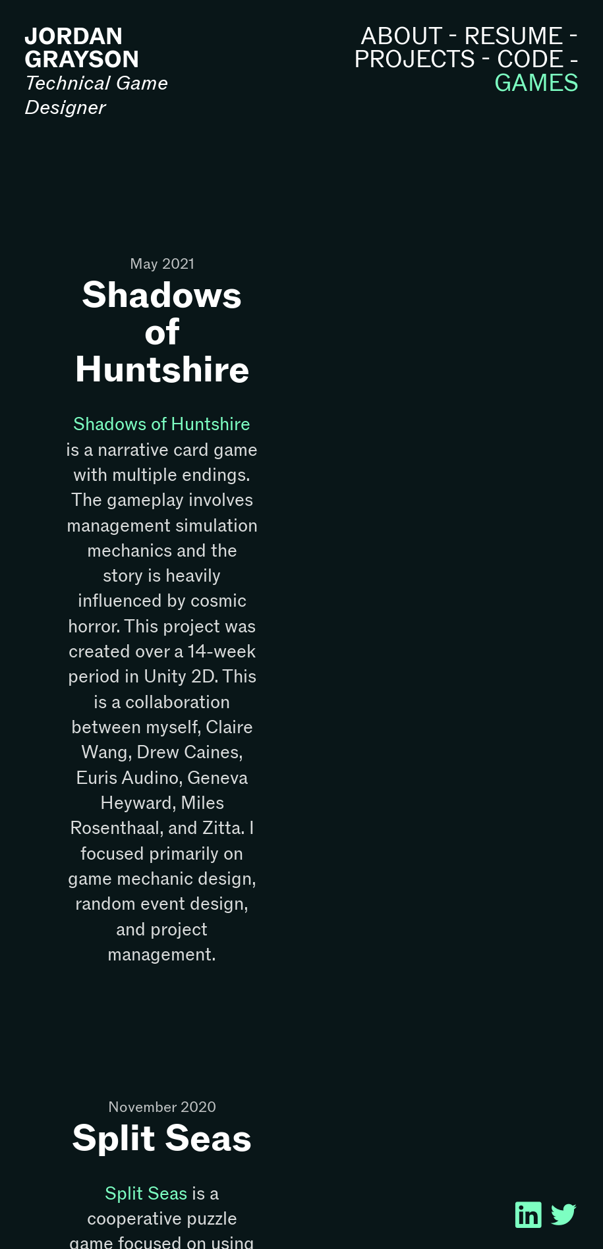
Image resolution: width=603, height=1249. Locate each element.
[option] (441, 330)
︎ (567, 1216)
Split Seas (162, 1137)
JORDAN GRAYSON (81, 47)
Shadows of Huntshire (162, 331)
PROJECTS (414, 59)
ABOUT (401, 36)
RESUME (513, 36)
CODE (530, 59)
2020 (196, 1107)
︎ (537, 1216)
